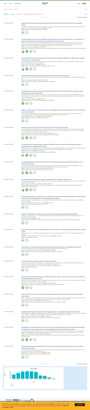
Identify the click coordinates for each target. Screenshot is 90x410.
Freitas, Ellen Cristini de (32, 166)
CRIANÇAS (54, 284)
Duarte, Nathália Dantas (56, 148)
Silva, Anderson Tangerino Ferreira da (77, 280)
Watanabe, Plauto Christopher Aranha (57, 262)
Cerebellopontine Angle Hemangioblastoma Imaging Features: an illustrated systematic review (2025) (50, 312)
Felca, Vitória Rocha (43, 61)
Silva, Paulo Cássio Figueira (38, 181)
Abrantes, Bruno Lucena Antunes (77, 313)
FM (49, 316)
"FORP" (13, 14)
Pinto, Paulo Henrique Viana (76, 181)
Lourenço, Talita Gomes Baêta (67, 165)
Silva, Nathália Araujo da (26, 181)
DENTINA (28, 302)
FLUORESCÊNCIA (29, 237)
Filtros (6, 14)
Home (5, 3)
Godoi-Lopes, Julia (25, 113)
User (79, 3)
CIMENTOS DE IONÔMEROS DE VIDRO (69, 48)
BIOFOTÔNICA (48, 66)
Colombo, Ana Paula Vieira (39, 165)
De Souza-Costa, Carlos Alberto (75, 96)
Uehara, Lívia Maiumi (38, 248)
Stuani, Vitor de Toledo (43, 94)
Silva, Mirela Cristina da (51, 181)
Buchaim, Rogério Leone (28, 149)
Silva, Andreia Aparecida (40, 280)
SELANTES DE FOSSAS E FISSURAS (58, 302)
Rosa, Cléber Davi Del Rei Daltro (28, 148)
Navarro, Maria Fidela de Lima (37, 332)
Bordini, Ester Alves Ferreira (56, 94)
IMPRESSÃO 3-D (29, 100)
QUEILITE (36, 237)
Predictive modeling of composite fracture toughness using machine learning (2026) (45, 75)
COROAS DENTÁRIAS (50, 152)
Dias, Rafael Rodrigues (53, 280)
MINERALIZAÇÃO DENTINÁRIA (48, 100)
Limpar (85, 14)
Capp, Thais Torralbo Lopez (62, 26)
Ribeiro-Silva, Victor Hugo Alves (38, 113)
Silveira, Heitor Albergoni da (27, 280)
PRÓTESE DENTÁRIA (63, 219)
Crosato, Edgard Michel (49, 26)
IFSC (46, 47)
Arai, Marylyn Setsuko (40, 44)
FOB (45, 98)
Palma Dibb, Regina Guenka (67, 77)
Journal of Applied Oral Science (32, 333)
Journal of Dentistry (29, 47)
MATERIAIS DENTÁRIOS (43, 81)
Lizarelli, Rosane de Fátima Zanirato (29, 61)
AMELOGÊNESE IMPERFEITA (32, 185)
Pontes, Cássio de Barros (39, 215)
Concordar (80, 404)
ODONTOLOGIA (40, 66)
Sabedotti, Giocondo (63, 313)
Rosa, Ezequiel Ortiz (25, 26)
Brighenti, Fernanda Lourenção (28, 45)
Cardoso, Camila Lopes (28, 281)
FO (47, 28)
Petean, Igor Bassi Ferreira (70, 113)
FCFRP (42, 47)
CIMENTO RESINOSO (47, 251)
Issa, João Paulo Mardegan (53, 149)
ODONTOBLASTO (37, 100)
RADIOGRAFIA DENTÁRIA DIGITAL (33, 204)
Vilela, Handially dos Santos (53, 77)
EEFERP (48, 168)
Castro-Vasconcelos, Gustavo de (28, 297)
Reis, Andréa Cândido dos (60, 248)
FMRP (48, 183)
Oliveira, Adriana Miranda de (53, 165)
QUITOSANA (28, 134)
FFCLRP (49, 116)
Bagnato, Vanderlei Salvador (35, 63)
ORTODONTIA (58, 335)
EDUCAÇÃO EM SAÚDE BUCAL (32, 354)
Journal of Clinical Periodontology (32, 168)
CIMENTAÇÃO (29, 251)
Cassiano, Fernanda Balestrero (70, 94)
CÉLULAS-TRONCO (36, 117)
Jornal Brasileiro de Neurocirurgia (32, 316)
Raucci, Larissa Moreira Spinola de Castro (61, 42)
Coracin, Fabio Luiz (41, 200)
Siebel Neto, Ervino (68, 215)
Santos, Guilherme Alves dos (43, 297)
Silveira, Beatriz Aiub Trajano (45, 42)
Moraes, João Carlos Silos (54, 45)
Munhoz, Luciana (75, 200)
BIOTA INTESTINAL (42, 169)
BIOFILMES (28, 48)
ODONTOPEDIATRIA (32, 186)
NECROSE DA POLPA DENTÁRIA (54, 185)
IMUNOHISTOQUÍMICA (47, 284)
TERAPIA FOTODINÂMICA (31, 66)
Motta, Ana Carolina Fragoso (68, 233)
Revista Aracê (28, 218)
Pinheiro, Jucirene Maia (64, 200)
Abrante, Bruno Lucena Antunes (28, 200)
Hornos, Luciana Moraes (52, 200)
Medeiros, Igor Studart (48, 248)
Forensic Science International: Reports (33, 28)
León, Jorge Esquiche (39, 281)
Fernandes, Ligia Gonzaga (55, 233)
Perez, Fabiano (50, 215)
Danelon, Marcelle (66, 45)
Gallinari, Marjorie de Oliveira (27, 129)
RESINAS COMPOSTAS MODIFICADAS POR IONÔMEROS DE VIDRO (45, 48)
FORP (50, 28)
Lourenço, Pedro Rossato (26, 349)
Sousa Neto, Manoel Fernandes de (46, 299)
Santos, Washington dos (64, 297)
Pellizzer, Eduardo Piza (66, 149)
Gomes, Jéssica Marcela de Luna (70, 148)
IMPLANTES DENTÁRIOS (53, 219)
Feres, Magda (63, 349)
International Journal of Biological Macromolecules (36, 133)
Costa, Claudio (54, 264)
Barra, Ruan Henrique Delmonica (37, 130)
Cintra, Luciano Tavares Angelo (60, 130)
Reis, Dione (74, 297)
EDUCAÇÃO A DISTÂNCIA (45, 354)
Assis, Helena (55, 297)
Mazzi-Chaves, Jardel (32, 299)
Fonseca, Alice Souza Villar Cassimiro (29, 262)
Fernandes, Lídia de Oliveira (51, 96)
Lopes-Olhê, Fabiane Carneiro (33, 114)
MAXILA (34, 284)
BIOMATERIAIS (52, 81)
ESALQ (43, 80)
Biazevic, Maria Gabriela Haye (76, 26)
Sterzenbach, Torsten (77, 44)
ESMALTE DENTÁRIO (30, 152)
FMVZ (41, 150)
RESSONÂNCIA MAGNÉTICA (32, 317)
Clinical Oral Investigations (31, 98)
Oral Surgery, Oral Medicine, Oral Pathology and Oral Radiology (38, 235)
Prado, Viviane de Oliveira (39, 349)
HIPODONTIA (64, 185)
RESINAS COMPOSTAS (37, 251)
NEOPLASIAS (29, 284)
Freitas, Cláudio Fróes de (26, 314)
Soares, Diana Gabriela (26, 97)
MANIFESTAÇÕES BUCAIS (31, 267)
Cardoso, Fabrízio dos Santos (54, 61)
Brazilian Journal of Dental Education (33, 352)
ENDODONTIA (29, 117)
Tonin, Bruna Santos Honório (27, 77)
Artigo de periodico (8, 23)
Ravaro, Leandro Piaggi (76, 330)
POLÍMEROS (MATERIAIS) (74, 219)
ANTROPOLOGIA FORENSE (31, 29)
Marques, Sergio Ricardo (37, 26)
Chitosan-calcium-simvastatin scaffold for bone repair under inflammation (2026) (44, 127)
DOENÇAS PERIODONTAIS (31, 169)
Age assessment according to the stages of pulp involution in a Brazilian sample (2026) (46, 179)
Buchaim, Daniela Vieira (40, 149)
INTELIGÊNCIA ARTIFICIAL (31, 81)
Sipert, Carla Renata (46, 114)
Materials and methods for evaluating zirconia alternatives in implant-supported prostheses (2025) (49, 214)
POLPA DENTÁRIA (45, 117)
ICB (46, 116)
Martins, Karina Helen (62, 280)
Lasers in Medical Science (30, 300)
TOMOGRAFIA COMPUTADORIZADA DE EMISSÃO (49, 317)
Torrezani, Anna (46, 233)
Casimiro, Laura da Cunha (52, 349)
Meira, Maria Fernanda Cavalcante (28, 330)
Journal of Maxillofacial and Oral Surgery (34, 283)
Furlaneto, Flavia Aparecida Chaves (57, 166)
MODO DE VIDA (49, 169)
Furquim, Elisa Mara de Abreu (56, 129)
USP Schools (17, 3)
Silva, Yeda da (55, 313)
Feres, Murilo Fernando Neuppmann (34, 351)
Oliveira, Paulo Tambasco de (27, 44)
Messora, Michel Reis (43, 166)
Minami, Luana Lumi (25, 233)
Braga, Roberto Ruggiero (79, 77)
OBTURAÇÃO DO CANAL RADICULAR (42, 302)
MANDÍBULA (40, 29)
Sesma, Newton (30, 217)
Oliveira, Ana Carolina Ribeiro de (69, 61)
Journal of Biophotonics (30, 64)
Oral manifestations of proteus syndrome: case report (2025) (38, 261)
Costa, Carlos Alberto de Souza (75, 130)
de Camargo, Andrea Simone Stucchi (55, 44)
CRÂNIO (45, 29)
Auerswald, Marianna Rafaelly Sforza (42, 313)
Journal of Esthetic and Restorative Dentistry (34, 250)
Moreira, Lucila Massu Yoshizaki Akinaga (40, 264)
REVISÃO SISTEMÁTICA (57, 251)
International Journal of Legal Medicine (33, 183)
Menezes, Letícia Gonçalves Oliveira (29, 42)
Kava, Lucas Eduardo (40, 77)
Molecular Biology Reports (30, 116)
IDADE (26, 186)
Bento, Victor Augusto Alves (43, 148)
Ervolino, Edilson (48, 130)
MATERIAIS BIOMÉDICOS (31, 219)
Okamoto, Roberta (82, 148)
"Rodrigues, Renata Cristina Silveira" (33, 14)
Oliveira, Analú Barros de (42, 45)
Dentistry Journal (28, 150)
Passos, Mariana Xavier (36, 233)
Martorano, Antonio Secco (77, 42)
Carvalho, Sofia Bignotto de (27, 248)
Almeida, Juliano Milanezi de (27, 131)
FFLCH (44, 300)
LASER (52, 66)
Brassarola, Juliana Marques (63, 181)
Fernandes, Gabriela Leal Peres (45, 330)
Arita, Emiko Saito (71, 262)
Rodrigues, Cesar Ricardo (26, 215)
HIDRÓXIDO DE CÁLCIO (37, 134)
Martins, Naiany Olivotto (26, 313)
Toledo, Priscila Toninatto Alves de (36, 96)
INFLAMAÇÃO (56, 134)
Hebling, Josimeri (63, 96)
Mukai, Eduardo (58, 215)
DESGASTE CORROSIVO (40, 152)
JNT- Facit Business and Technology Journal (34, 202)
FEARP (40, 80)
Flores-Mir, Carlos (71, 349)
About (10, 3)
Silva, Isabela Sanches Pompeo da (28, 94)
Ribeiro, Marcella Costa (26, 165)
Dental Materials (28, 80)
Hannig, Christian (68, 44)
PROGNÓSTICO (61, 284)
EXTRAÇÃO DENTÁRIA (73, 185)
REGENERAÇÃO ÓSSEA (47, 134)
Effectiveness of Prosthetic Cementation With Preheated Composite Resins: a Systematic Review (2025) (51, 247)
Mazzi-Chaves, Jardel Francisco (59, 114)
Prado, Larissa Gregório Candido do (54, 113)
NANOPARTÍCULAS (82, 48)
